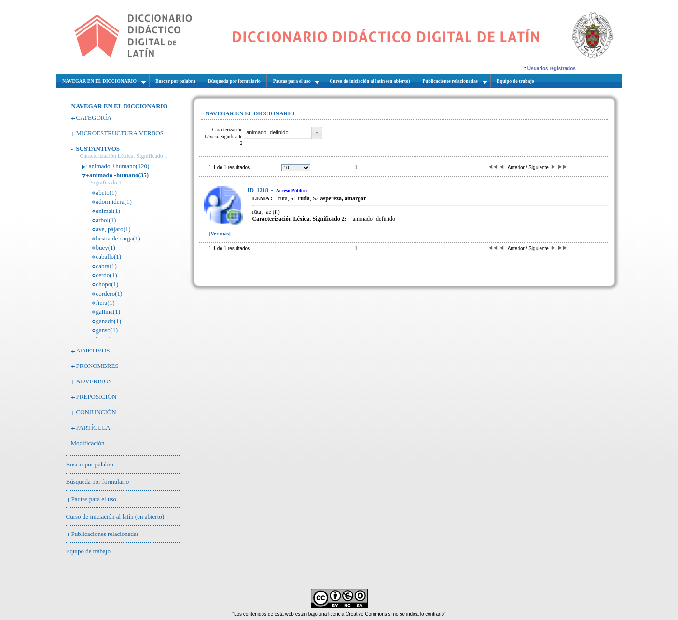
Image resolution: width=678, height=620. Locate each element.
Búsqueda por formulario (97, 481)
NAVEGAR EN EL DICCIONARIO (119, 106)
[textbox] (277, 133)
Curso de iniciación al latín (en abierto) (115, 516)
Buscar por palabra (89, 464)
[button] (316, 133)
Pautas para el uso (94, 499)
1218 (259, 190)
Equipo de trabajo (88, 551)
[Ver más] (220, 233)
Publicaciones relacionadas (105, 533)
